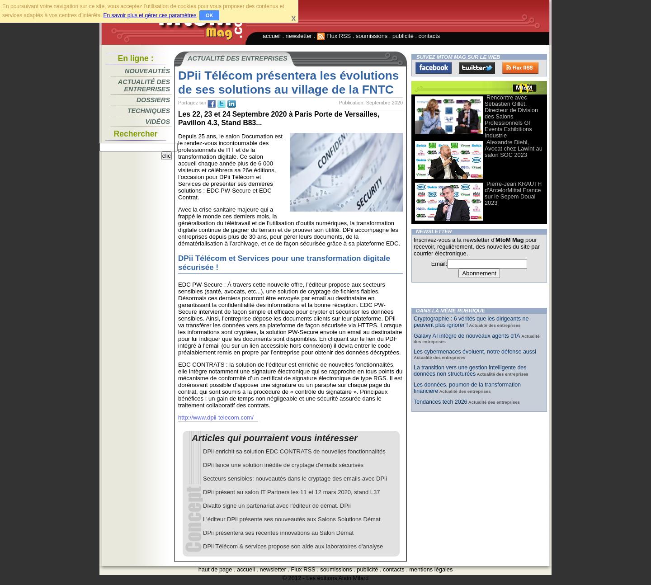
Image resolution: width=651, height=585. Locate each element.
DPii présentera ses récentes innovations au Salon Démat (278, 532)
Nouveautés (147, 71)
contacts (429, 36)
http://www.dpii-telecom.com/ (216, 417)
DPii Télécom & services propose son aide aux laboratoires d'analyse (293, 546)
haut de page (215, 569)
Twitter (477, 68)
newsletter (299, 36)
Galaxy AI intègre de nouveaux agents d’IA (467, 336)
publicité (403, 36)
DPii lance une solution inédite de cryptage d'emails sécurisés (283, 465)
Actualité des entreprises (144, 85)
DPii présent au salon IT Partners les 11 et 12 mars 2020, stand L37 (291, 492)
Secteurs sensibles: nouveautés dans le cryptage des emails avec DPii (295, 478)
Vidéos (158, 121)
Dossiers (153, 100)
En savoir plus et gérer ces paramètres (149, 15)
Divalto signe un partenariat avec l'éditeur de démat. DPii (277, 505)
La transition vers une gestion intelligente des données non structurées (470, 370)
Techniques (148, 110)
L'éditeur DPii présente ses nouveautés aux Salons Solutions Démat (292, 519)
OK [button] (209, 15)
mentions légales (431, 569)
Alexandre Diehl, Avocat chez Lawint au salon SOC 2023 (513, 148)
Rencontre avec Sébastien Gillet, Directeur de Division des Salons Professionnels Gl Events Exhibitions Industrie (511, 116)
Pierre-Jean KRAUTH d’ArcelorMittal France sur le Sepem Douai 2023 (513, 193)
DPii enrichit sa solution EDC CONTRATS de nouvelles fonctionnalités (294, 451)
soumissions (371, 36)
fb (211, 104)
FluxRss (520, 68)
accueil (272, 36)
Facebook (433, 68)
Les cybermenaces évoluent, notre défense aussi (475, 352)
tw (221, 104)
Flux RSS (334, 36)
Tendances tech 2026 (440, 402)
